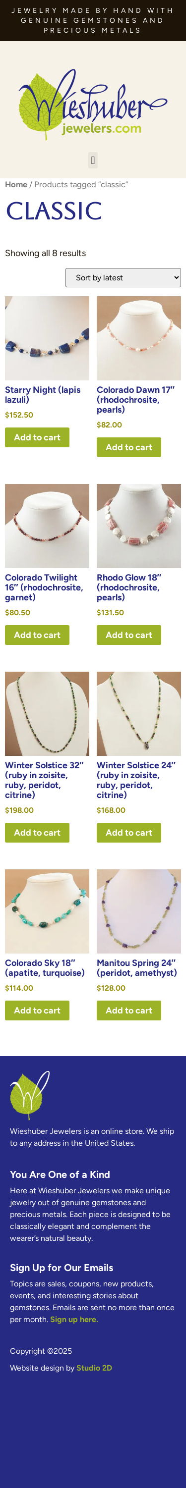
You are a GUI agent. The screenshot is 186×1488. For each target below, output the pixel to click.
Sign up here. (74, 1319)
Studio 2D (94, 1368)
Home (16, 184)
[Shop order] (123, 277)
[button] (93, 160)
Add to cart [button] (37, 437)
